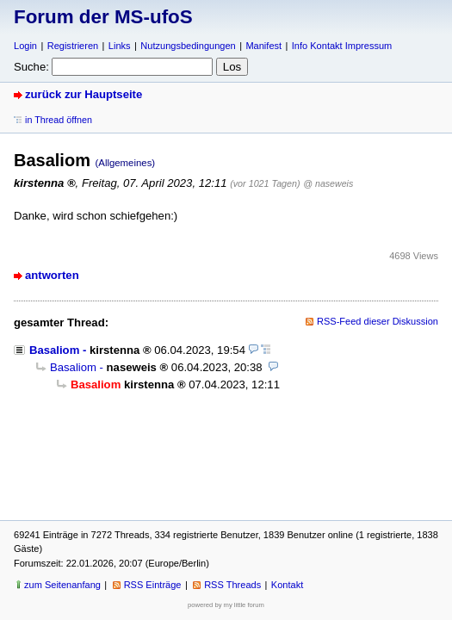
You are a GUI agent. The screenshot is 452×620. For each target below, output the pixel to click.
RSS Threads (232, 585)
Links (119, 45)
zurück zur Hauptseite (83, 94)
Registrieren (72, 45)
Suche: (31, 66)
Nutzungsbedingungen (187, 45)
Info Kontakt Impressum (342, 45)
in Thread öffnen (58, 120)
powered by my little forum (226, 605)
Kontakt (287, 585)
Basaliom (54, 350)
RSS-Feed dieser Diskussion (377, 321)
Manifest (263, 45)
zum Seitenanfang (62, 585)
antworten (52, 275)
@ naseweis (328, 183)
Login (25, 45)
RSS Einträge (153, 585)
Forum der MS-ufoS (103, 17)
